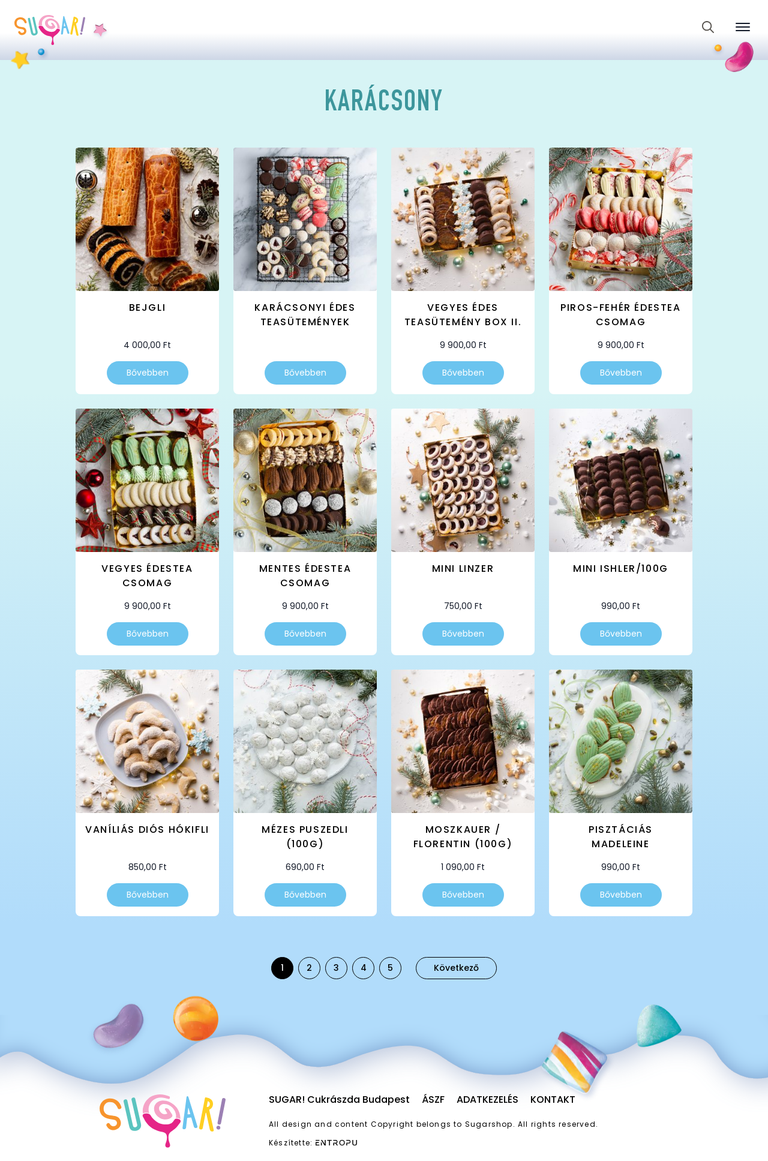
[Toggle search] (708, 27)
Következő (456, 968)
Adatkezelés (487, 1099)
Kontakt (552, 1099)
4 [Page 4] (364, 968)
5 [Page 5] (390, 968)
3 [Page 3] (336, 968)
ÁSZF (433, 1099)
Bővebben (148, 373)
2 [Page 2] (309, 968)
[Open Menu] (743, 27)
